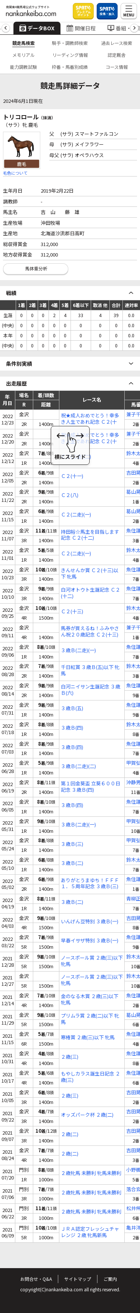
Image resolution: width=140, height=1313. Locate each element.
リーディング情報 (70, 55)
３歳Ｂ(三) (72, 844)
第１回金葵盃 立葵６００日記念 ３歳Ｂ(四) (90, 786)
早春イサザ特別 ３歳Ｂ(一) (89, 941)
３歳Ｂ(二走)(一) (78, 650)
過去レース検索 (116, 43)
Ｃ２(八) (69, 495)
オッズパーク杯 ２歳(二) (87, 1115)
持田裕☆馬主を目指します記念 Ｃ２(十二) (90, 535)
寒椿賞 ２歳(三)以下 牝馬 (88, 1037)
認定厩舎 (116, 55)
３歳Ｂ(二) (72, 863)
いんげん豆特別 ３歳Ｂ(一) (89, 921)
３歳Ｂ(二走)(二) (78, 766)
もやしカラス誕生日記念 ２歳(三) (90, 1077)
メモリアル (23, 55)
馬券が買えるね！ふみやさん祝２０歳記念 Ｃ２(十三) (90, 631)
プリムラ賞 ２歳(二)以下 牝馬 (90, 1019)
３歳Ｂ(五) (72, 708)
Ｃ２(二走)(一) (76, 515)
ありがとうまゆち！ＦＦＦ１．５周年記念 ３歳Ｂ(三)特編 (90, 883)
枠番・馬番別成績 (70, 67)
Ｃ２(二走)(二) (76, 457)
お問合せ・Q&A (36, 1279)
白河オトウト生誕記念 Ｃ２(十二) (90, 593)
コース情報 (117, 67)
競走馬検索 (23, 43)
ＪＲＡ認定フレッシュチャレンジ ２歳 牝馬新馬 (90, 1232)
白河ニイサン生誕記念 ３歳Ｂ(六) (90, 690)
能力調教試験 (23, 67)
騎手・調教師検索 (70, 43)
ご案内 (110, 1279)
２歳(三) (69, 1057)
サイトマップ (77, 1279)
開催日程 (81, 28)
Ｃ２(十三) (72, 611)
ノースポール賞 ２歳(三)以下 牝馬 (92, 961)
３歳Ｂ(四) (72, 728)
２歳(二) (69, 1134)
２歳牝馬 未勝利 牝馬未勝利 (91, 1173)
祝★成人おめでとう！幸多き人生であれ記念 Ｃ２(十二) (90, 418)
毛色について (15, 173)
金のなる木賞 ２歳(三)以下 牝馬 (89, 999)
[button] (5, 28)
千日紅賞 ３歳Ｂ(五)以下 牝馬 (90, 670)
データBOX (37, 28)
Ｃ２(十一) (72, 476)
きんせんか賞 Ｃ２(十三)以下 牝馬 (89, 573)
